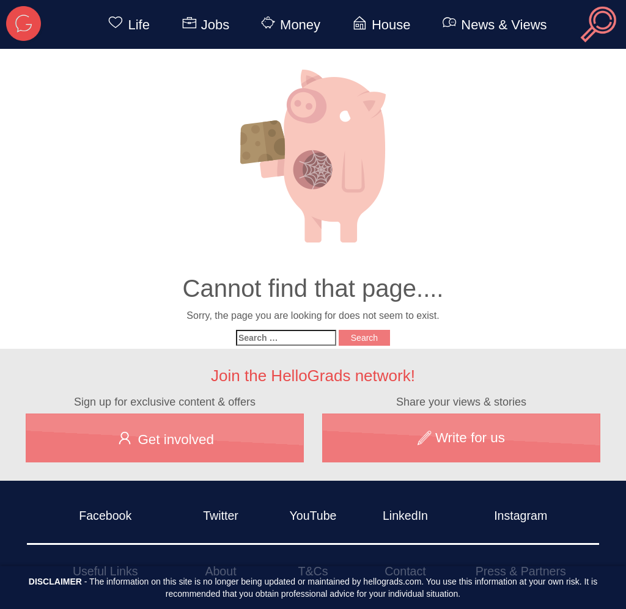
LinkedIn (405, 515)
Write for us (461, 437)
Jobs (203, 24)
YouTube (312, 515)
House (379, 24)
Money (288, 24)
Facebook (105, 515)
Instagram (520, 515)
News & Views (492, 24)
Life (126, 24)
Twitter (220, 515)
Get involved (165, 438)
